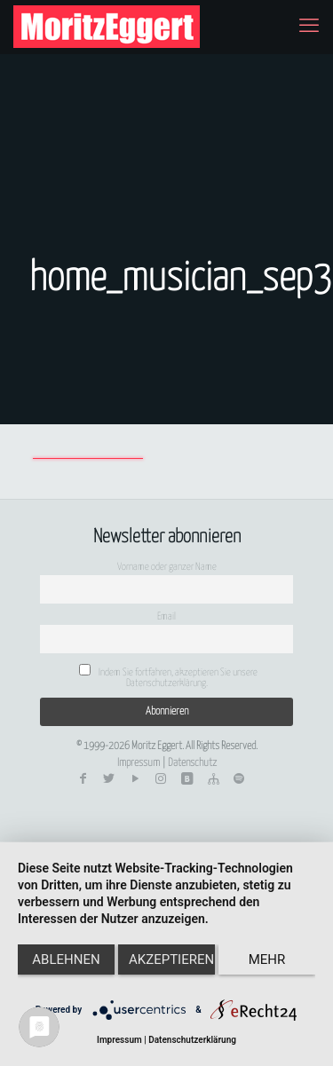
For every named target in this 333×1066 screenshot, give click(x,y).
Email (166, 616)
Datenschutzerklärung (192, 1040)
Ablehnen (65, 959)
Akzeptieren (171, 959)
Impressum (138, 763)
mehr (267, 959)
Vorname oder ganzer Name (167, 567)
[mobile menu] (309, 27)
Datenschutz (192, 763)
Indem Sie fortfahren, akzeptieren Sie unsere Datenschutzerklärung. (168, 676)
